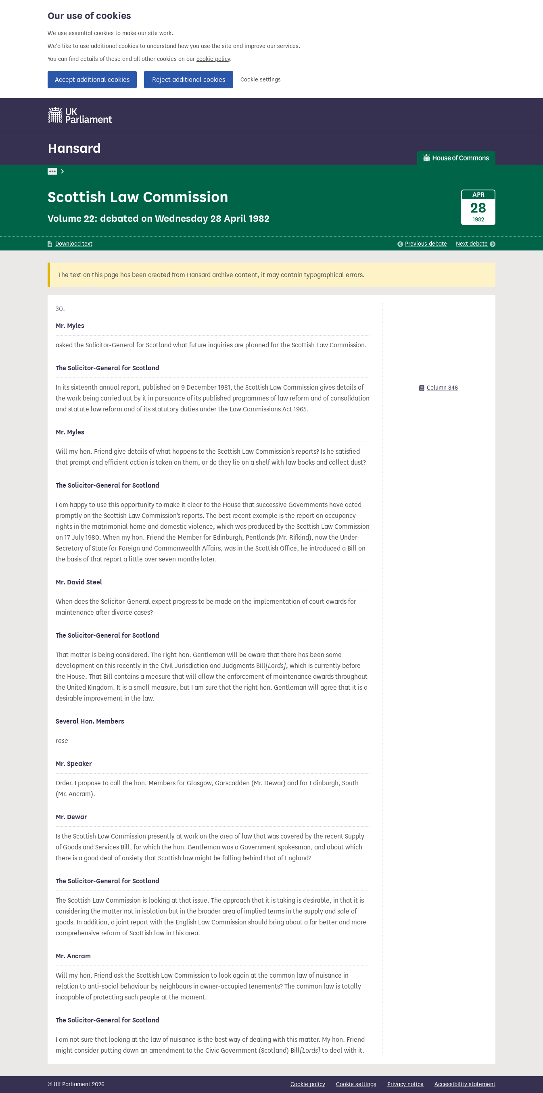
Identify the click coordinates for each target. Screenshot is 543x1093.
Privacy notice (405, 1084)
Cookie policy (307, 1084)
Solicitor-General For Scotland (264, 171)
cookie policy (213, 59)
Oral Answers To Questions (182, 171)
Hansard (74, 148)
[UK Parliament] (80, 115)
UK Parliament (66, 171)
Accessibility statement (464, 1084)
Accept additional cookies (92, 79)
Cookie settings (260, 79)
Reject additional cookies (188, 79)
